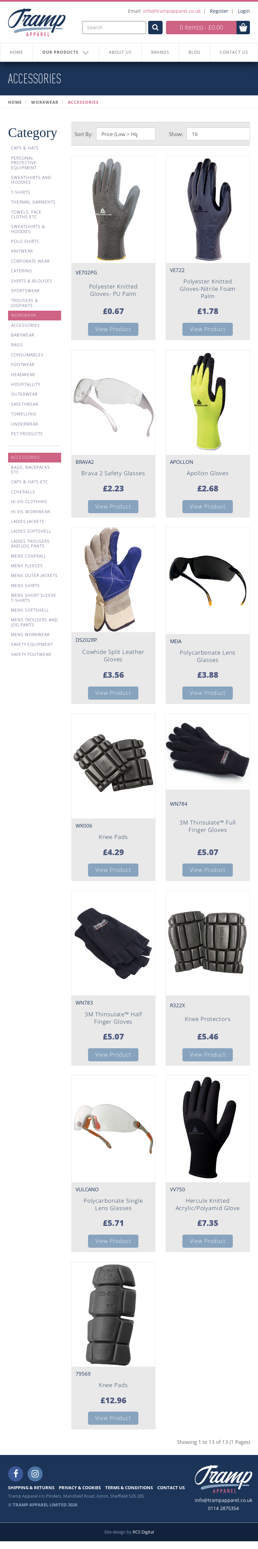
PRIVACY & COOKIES (80, 1495)
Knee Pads (113, 840)
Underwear (24, 424)
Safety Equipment (32, 644)
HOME (16, 52)
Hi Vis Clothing (29, 501)
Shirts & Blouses (31, 281)
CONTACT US (171, 1495)
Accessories (83, 102)
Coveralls (23, 492)
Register (219, 11)
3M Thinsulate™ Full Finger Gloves (207, 829)
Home (15, 102)
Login (244, 11)
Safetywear (24, 404)
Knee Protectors (207, 1023)
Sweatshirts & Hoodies (28, 229)
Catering (21, 271)
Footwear (23, 364)
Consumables (27, 355)
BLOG (194, 52)
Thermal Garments (33, 202)
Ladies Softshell (31, 531)
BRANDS (160, 52)
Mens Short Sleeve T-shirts (33, 597)
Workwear (44, 102)
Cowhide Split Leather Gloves (113, 657)
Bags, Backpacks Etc (30, 469)
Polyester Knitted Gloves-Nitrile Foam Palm (207, 289)
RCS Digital (143, 1540)
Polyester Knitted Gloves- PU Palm (113, 290)
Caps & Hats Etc (29, 482)
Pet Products (27, 434)
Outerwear (24, 394)
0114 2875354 (223, 1516)
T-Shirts (20, 192)
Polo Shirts (25, 241)
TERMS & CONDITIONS (129, 1495)
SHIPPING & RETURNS (31, 1495)
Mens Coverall (28, 556)
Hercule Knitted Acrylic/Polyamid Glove (207, 1210)
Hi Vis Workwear (30, 512)
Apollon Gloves (207, 475)
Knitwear (22, 251)
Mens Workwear (30, 634)
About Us (120, 52)
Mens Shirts (25, 585)
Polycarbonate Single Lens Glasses (113, 1210)
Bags (17, 345)
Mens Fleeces (27, 566)
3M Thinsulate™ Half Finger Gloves (113, 1022)
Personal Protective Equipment (24, 163)
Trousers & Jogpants (24, 303)
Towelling (23, 414)
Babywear (22, 335)
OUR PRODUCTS (66, 52)
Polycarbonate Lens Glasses (207, 658)
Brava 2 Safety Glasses (113, 475)
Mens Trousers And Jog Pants (34, 622)
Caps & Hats (25, 148)
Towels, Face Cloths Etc (26, 214)
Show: (176, 134)
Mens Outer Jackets (34, 575)
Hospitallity (25, 384)
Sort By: (84, 134)
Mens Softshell (30, 610)
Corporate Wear (30, 261)
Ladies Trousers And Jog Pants (30, 543)
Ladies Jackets (27, 521)
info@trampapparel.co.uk (172, 11)
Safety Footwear (31, 654)
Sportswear (25, 291)
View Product (113, 330)
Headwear (23, 375)
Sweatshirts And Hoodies (31, 180)
